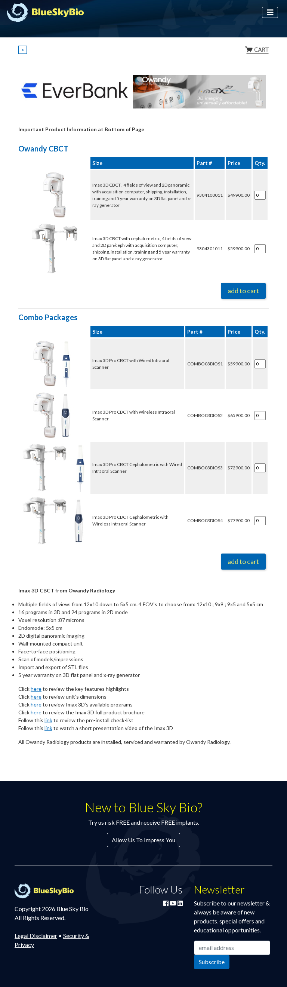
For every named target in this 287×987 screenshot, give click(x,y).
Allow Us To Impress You (143, 839)
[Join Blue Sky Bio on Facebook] (166, 903)
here (36, 689)
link (48, 720)
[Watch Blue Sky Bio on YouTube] (174, 903)
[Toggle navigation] (270, 12)
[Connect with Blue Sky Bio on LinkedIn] (180, 903)
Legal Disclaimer (36, 935)
